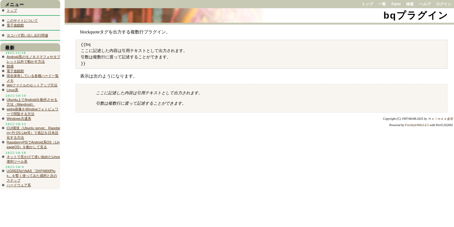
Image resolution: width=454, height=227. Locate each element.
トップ (367, 4)
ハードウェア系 (19, 185)
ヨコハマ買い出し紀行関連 (27, 35)
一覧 (382, 4)
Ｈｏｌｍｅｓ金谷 (440, 118)
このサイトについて (22, 20)
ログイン (443, 4)
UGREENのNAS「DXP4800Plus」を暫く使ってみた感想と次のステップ (32, 175)
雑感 (10, 66)
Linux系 (12, 90)
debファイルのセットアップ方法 (32, 85)
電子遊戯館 (15, 25)
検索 (410, 4)
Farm (396, 4)
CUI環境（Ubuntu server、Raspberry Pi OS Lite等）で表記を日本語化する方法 (33, 132)
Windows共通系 (19, 118)
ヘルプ (425, 4)
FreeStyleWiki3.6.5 (417, 125)
